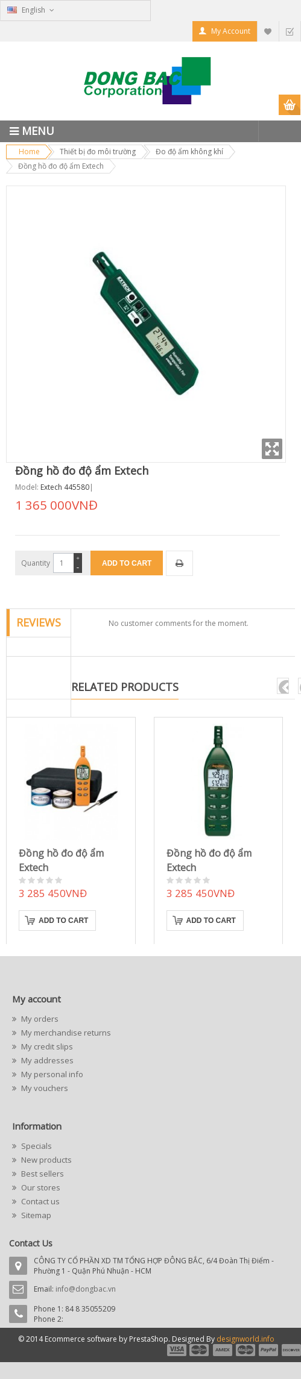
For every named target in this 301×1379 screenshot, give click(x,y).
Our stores (39, 1187)
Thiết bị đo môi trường (98, 151)
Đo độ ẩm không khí (189, 151)
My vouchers (43, 1088)
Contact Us (30, 1243)
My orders (39, 1018)
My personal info (51, 1074)
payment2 (200, 1350)
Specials (35, 1145)
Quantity (35, 563)
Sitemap (35, 1215)
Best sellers (41, 1173)
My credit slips (46, 1046)
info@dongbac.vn (85, 1289)
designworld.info (245, 1339)
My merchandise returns (65, 1032)
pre (283, 686)
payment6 (290, 1350)
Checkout (289, 31)
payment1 (176, 1350)
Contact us (39, 1201)
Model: (27, 487)
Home (29, 151)
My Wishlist (267, 31)
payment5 (268, 1350)
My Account (230, 31)
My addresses (46, 1060)
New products (45, 1159)
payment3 (223, 1350)
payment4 (247, 1350)
